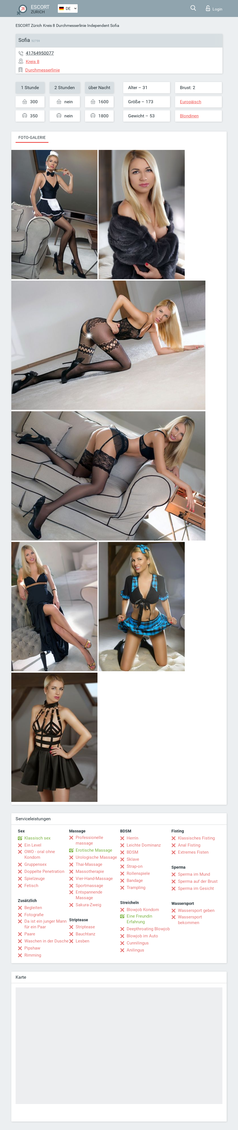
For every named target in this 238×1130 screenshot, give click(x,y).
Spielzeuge (34, 878)
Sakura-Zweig (88, 904)
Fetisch (31, 885)
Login (214, 8)
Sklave (133, 859)
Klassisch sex (37, 838)
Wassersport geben (196, 910)
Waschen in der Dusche (46, 941)
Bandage (135, 880)
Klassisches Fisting (196, 838)
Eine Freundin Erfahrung (139, 919)
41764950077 (40, 53)
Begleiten (33, 907)
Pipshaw (32, 948)
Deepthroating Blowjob (148, 928)
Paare (29, 934)
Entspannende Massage (89, 895)
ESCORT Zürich (29, 25)
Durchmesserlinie (71, 25)
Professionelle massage (89, 840)
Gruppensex (35, 864)
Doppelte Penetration (44, 871)
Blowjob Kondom (143, 909)
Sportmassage (89, 885)
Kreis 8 (49, 25)
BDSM (132, 852)
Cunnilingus (138, 943)
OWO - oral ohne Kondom (39, 854)
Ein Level (32, 845)
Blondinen (189, 116)
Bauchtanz (85, 934)
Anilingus (135, 950)
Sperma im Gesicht (196, 888)
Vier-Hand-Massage (94, 878)
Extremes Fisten (193, 852)
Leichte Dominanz (144, 845)
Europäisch (190, 101)
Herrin (132, 838)
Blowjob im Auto (142, 936)
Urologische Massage (96, 857)
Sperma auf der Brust (198, 881)
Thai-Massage (89, 864)
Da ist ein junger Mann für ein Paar (45, 924)
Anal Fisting (189, 845)
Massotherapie (90, 871)
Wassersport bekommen (190, 919)
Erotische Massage (94, 850)
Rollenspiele (138, 873)
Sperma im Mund (194, 874)
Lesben (82, 941)
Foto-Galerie (32, 137)
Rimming (32, 955)
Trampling (136, 887)
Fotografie (34, 914)
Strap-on (135, 866)
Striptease (85, 926)
